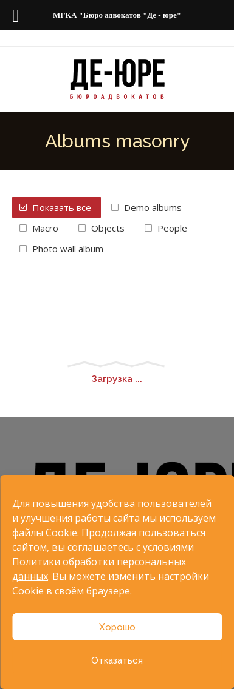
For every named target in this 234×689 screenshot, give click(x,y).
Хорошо (117, 627)
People (172, 228)
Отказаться (117, 660)
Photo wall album (67, 249)
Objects (108, 228)
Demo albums (153, 207)
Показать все (61, 207)
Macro (45, 228)
